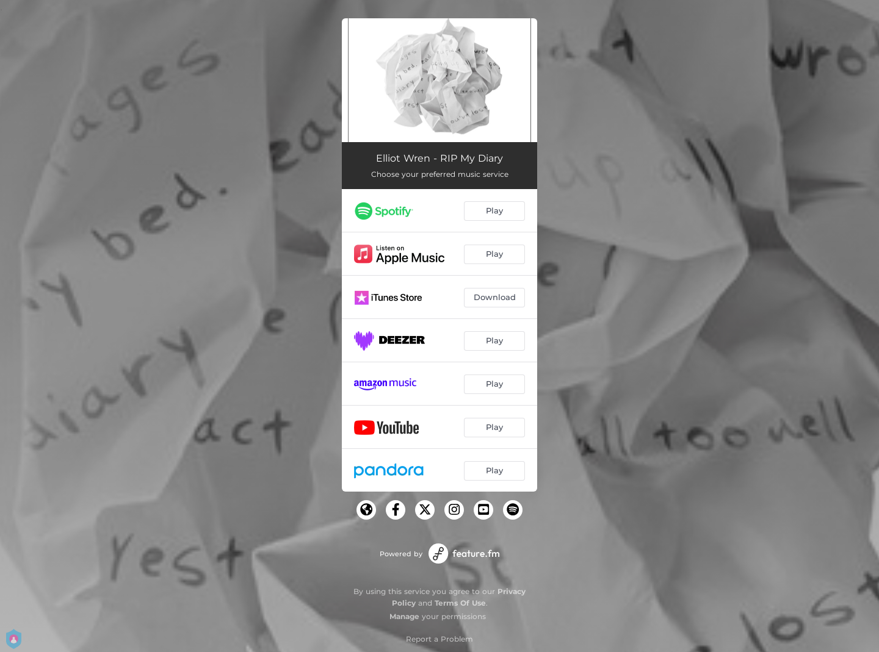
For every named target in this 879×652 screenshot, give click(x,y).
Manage (404, 616)
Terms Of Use (460, 602)
